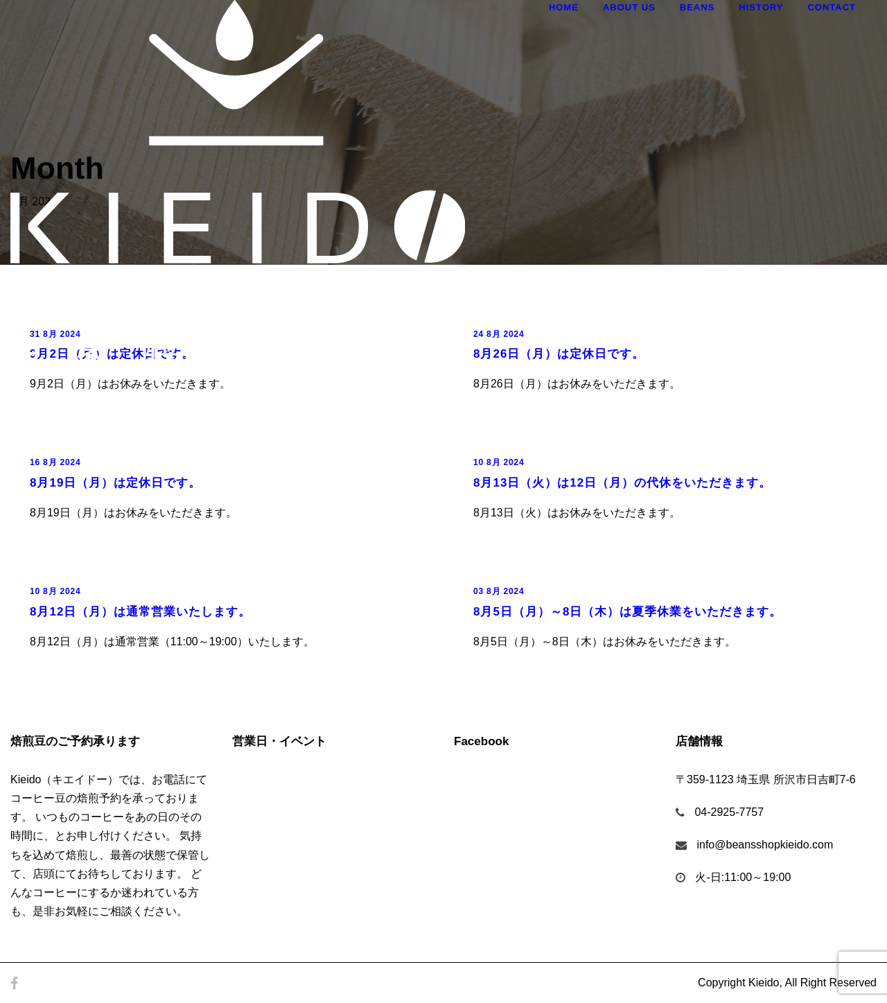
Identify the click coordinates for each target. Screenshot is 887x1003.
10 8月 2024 (498, 462)
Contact (831, 7)
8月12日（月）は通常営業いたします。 (140, 611)
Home (564, 7)
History (761, 7)
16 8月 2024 (55, 462)
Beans (697, 7)
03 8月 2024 (498, 591)
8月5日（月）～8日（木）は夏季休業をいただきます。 (627, 611)
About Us (629, 7)
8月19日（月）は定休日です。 (115, 482)
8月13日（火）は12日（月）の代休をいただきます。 (622, 482)
